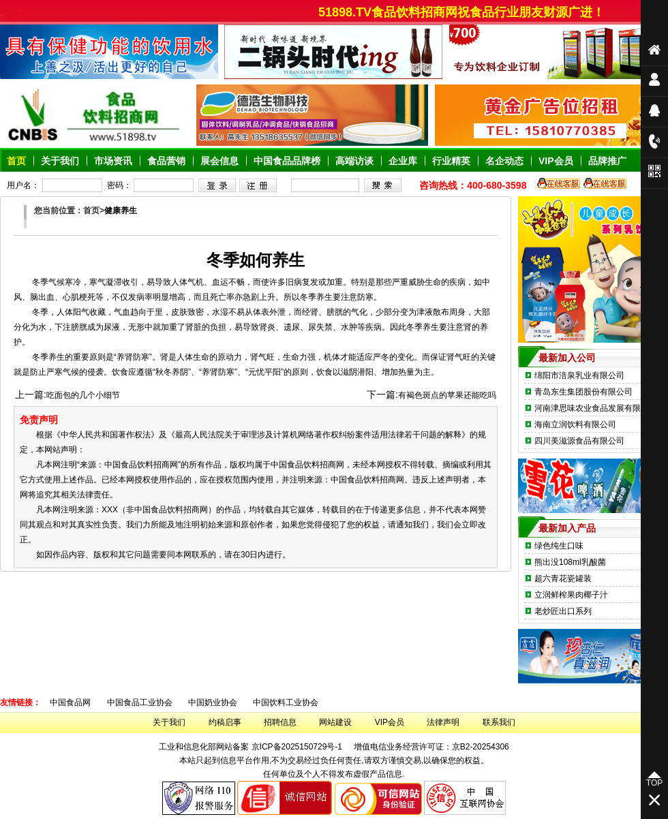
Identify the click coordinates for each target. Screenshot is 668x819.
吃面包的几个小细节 (83, 395)
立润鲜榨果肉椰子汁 (571, 595)
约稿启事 (225, 722)
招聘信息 (280, 722)
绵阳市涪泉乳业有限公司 (579, 375)
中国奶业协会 (212, 702)
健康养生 (120, 210)
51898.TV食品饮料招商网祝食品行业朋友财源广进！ (476, 12)
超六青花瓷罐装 (563, 578)
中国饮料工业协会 (285, 702)
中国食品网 (70, 702)
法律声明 (443, 722)
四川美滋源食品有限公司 (579, 441)
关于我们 (169, 722)
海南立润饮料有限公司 (575, 424)
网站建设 (335, 722)
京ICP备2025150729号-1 (297, 747)
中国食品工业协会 (139, 702)
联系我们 (499, 722)
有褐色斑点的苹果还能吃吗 (447, 395)
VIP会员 (389, 722)
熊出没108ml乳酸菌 (570, 562)
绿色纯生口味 (558, 546)
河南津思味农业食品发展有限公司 (595, 408)
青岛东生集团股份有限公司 (583, 392)
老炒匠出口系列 (563, 611)
